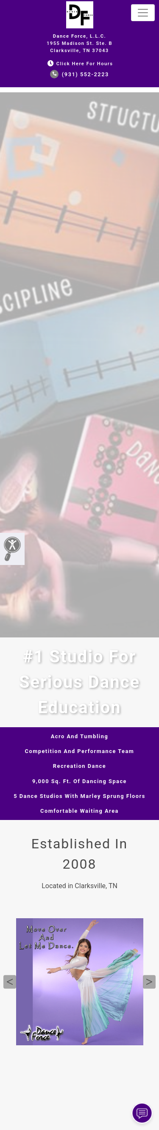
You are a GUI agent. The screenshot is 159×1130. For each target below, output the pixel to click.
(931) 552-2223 (79, 74)
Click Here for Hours (79, 63)
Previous (9, 982)
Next (149, 982)
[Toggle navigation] (143, 12)
